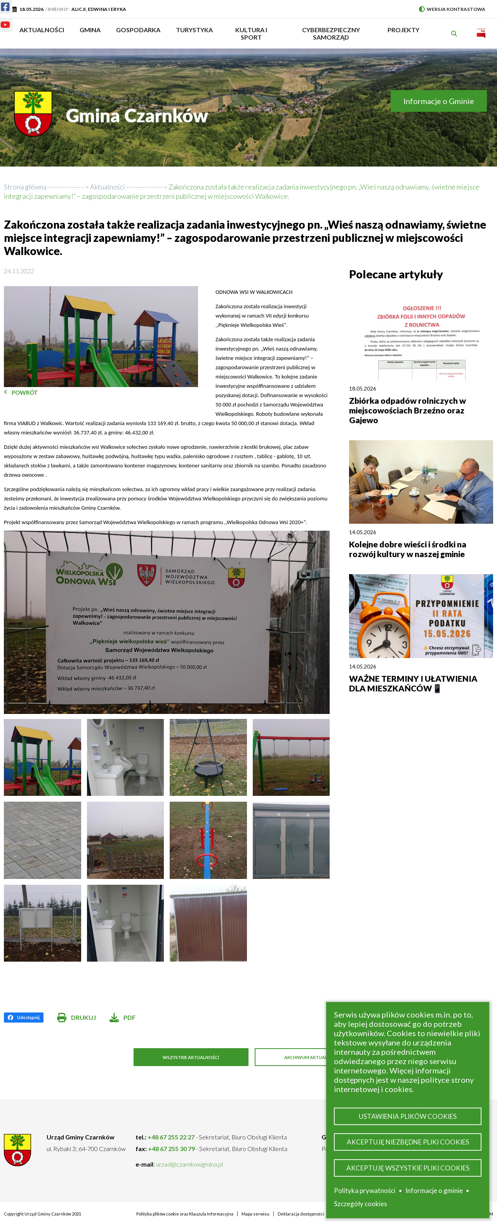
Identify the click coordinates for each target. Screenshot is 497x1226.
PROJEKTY (403, 33)
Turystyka (194, 33)
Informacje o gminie (434, 1190)
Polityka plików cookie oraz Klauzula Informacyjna (184, 1213)
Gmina (93, 33)
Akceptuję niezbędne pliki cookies (408, 1140)
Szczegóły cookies (360, 1204)
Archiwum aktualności (318, 1057)
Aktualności (41, 29)
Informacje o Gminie (438, 101)
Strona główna (25, 186)
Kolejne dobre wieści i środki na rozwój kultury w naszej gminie (407, 549)
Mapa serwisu (255, 1213)
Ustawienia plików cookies (408, 1114)
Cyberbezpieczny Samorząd (331, 33)
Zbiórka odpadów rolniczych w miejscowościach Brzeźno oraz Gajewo (407, 410)
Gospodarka (138, 33)
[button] (101, 336)
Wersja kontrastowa (452, 9)
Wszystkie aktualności (186, 1057)
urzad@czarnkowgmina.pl (189, 1163)
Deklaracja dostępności (301, 1213)
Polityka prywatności (364, 1190)
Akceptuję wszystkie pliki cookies (407, 1167)
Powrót (25, 392)
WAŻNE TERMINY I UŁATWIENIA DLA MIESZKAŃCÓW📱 (413, 683)
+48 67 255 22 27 (171, 1136)
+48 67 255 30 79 (171, 1148)
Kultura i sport (251, 33)
